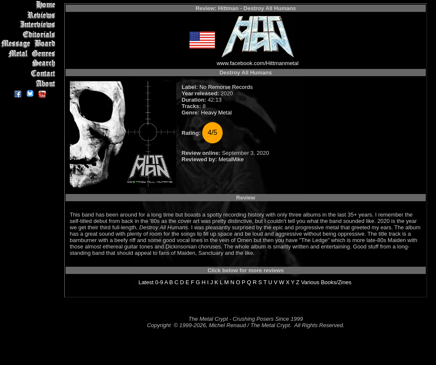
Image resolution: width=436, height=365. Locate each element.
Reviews (29, 15)
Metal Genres (29, 54)
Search (29, 63)
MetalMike (231, 159)
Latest (145, 282)
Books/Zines (336, 282)
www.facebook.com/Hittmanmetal (257, 63)
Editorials (29, 34)
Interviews (29, 24)
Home (29, 5)
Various (310, 282)
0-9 (159, 282)
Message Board (29, 44)
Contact (29, 73)
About (29, 83)
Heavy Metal (216, 112)
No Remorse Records (225, 87)
